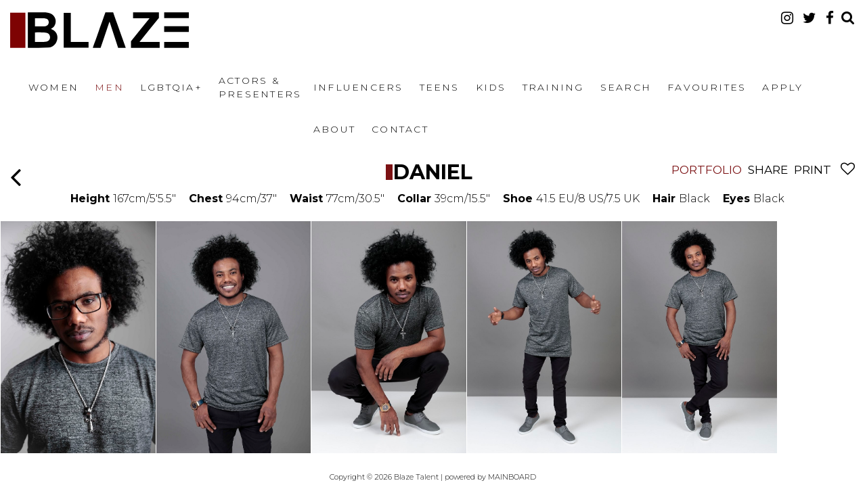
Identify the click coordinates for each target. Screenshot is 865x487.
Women (53, 87)
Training (553, 87)
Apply (782, 87)
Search (625, 87)
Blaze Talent (99, 30)
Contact (400, 129)
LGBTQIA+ (171, 87)
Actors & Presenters (260, 87)
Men (109, 87)
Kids (491, 87)
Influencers (358, 87)
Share (768, 170)
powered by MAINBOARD (490, 477)
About (334, 129)
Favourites (706, 87)
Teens (440, 87)
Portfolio (706, 170)
